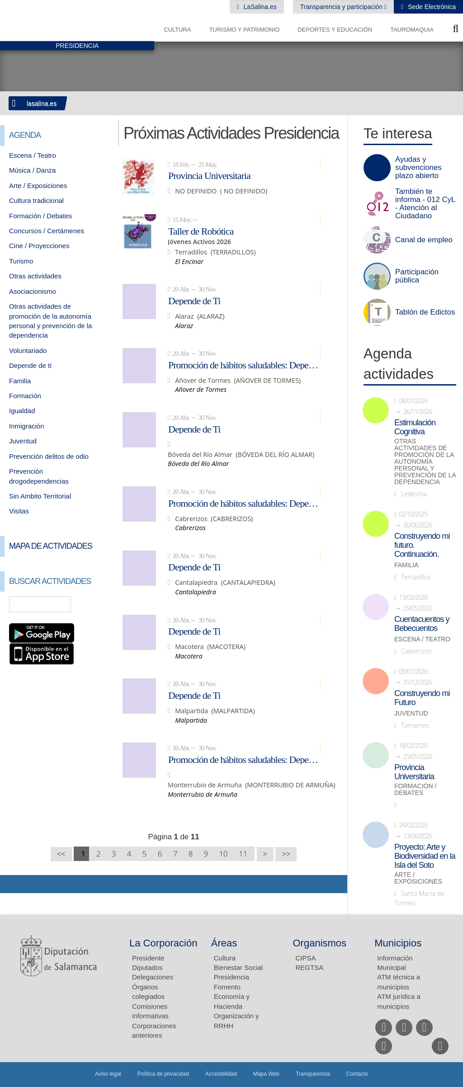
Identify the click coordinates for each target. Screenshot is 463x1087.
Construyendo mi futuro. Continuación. (421, 545)
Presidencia (231, 977)
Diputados (147, 967)
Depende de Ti (194, 301)
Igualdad (22, 410)
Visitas (19, 511)
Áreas (224, 943)
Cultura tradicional (36, 200)
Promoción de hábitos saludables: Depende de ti (244, 365)
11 (243, 853)
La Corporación (163, 943)
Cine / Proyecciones (39, 245)
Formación (25, 396)
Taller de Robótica (200, 231)
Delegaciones (152, 977)
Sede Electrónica (431, 6)
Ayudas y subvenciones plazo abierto (418, 167)
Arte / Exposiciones (38, 185)
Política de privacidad (163, 1074)
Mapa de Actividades (50, 546)
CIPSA (306, 958)
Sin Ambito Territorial (40, 496)
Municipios (397, 943)
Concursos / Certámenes (46, 231)
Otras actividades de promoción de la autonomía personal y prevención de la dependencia (425, 461)
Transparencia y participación (342, 6)
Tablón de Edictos (425, 312)
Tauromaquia (412, 29)
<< (61, 854)
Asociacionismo (32, 291)
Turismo (21, 261)
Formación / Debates (40, 216)
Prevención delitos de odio (49, 456)
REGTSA (310, 967)
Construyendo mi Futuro (421, 698)
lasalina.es (42, 103)
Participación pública (417, 276)
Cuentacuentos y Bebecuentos (421, 624)
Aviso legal (108, 1074)
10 (223, 853)
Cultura (177, 29)
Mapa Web (266, 1074)
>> (286, 854)
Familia (20, 381)
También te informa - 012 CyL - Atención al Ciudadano (425, 204)
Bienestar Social (238, 967)
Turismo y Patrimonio (244, 29)
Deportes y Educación (335, 29)
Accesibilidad (221, 1074)
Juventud (23, 441)
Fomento (227, 987)
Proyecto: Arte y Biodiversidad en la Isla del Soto (424, 856)
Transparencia (313, 1074)
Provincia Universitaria (209, 175)
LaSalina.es (259, 6)
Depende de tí (30, 365)
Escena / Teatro (32, 155)
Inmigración (26, 426)
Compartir (11, 884)
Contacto (357, 1074)
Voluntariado (28, 350)
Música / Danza (32, 170)
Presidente (148, 958)
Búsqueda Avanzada (96, 604)
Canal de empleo (424, 240)
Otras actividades (35, 276)
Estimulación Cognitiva (414, 427)
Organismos (320, 943)
